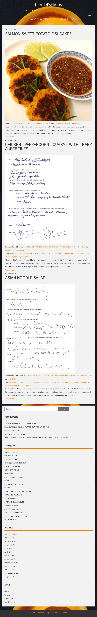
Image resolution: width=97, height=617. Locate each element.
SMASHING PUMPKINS (13, 495)
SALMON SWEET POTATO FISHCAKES (38, 34)
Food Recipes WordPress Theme (53, 612)
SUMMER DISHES (11, 505)
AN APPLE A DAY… (12, 452)
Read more (9, 137)
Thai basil (9, 257)
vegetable (25, 257)
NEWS (6, 480)
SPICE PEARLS (10, 498)
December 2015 (10, 562)
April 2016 (8, 552)
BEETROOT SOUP (11, 430)
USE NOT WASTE (11, 520)
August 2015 (9, 577)
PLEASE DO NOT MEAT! (14, 484)
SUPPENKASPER (11, 509)
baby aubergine (16, 253)
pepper (8, 385)
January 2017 (9, 541)
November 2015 (10, 566)
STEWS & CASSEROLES (14, 502)
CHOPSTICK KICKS (22, 123)
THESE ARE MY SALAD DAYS (16, 516)
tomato (17, 257)
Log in (6, 591)
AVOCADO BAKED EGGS (14, 434)
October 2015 (10, 570)
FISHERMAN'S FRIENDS (41, 123)
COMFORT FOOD (11, 470)
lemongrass (75, 382)
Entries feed (9, 595)
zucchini (26, 385)
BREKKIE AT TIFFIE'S (13, 456)
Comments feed (11, 598)
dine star (54, 253)
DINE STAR (70, 247)
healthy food (55, 382)
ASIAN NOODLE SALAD (25, 278)
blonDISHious (77, 123)
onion (77, 253)
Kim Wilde (66, 382)
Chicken (36, 253)
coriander (28, 382)
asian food (14, 382)
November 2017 (10, 534)
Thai (87, 253)
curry (48, 253)
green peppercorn (66, 253)
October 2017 (10, 538)
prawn (14, 385)
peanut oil (85, 382)
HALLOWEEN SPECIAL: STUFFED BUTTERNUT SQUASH (27, 427)
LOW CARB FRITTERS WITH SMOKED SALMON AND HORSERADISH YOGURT (36, 437)
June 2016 (8, 548)
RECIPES (7, 488)
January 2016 (9, 559)
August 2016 (9, 545)
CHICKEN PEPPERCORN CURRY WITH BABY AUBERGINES (48, 147)
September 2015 (11, 573)
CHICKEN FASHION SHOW (37, 247)
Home (26, 19)
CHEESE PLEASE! (11, 459)
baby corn (28, 253)
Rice (82, 253)
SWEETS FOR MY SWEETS (15, 512)
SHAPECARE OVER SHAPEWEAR (17, 491)
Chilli (43, 253)
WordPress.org (10, 602)
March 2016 (9, 555)
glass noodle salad (41, 382)
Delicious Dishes (48, 7)
